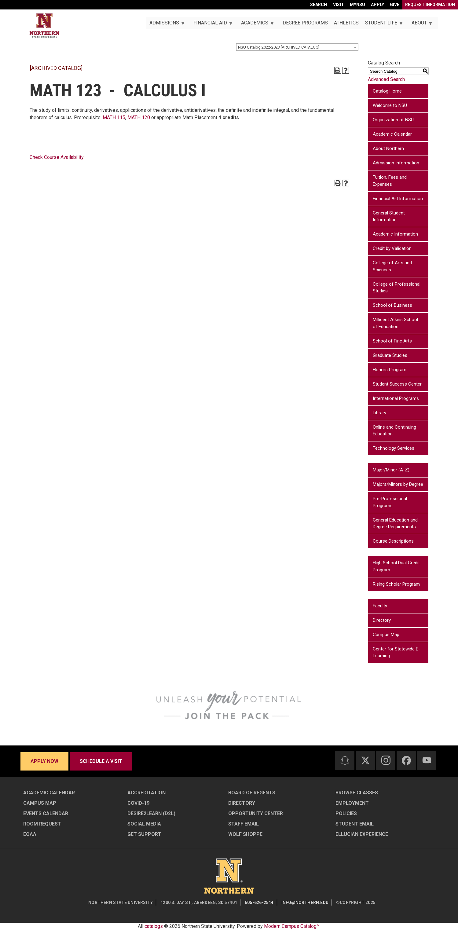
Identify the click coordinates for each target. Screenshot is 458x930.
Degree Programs (305, 23)
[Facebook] (406, 760)
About (420, 24)
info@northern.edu (304, 902)
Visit (338, 4)
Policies (346, 813)
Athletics (346, 23)
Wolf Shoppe (245, 834)
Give (394, 4)
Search (318, 4)
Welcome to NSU (390, 105)
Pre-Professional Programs (390, 502)
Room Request (42, 824)
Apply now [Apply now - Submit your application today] (44, 761)
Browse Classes (356, 793)
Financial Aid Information (398, 198)
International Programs (396, 398)
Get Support (144, 834)
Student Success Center (397, 384)
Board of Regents (251, 793)
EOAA (29, 834)
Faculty (380, 606)
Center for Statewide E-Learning (396, 652)
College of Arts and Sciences (392, 266)
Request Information (430, 4)
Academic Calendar (392, 134)
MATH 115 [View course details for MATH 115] (114, 117)
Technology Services (393, 448)
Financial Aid (211, 24)
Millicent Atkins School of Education (395, 323)
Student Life (382, 24)
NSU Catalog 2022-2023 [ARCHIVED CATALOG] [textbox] (278, 47)
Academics (256, 24)
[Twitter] (365, 760)
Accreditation (146, 793)
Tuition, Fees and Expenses (390, 180)
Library (379, 413)
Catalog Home (387, 91)
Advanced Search (386, 79)
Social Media (144, 824)
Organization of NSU (393, 120)
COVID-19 (138, 803)
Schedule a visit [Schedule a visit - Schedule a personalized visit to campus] (101, 761)
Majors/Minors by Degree (398, 484)
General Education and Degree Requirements (395, 523)
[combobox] (297, 47)
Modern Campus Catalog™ (292, 926)
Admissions (165, 24)
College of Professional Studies (396, 287)
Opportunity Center (255, 813)
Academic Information (395, 234)
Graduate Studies (390, 355)
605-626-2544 (259, 902)
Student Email (354, 824)
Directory (382, 620)
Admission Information (396, 163)
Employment (352, 803)
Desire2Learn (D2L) (151, 813)
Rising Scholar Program (396, 584)
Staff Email (243, 824)
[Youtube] (426, 760)
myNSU (357, 4)
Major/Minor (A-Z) (391, 470)
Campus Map (386, 634)
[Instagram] (385, 760)
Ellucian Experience (361, 834)
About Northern (388, 148)
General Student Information (389, 216)
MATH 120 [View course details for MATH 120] (138, 117)
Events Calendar (45, 813)
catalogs (154, 926)
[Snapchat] (345, 760)
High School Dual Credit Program (396, 566)
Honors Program (389, 369)
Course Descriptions (393, 541)
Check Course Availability (57, 157)
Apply (377, 4)
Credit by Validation (392, 248)
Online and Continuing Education (394, 430)
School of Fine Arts (392, 341)
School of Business (392, 305)
